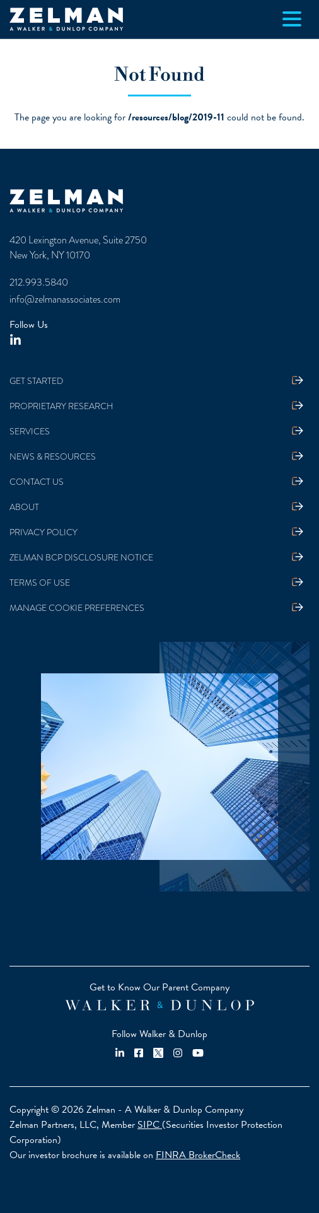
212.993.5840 (38, 282)
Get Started (36, 380)
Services (29, 431)
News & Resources (52, 456)
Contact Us (36, 481)
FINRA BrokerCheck (198, 1155)
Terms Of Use (39, 582)
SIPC (149, 1124)
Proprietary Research (61, 406)
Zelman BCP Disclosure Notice (81, 557)
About (24, 507)
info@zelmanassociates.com (64, 299)
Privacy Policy (43, 532)
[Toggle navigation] (292, 19)
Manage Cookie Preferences (76, 607)
